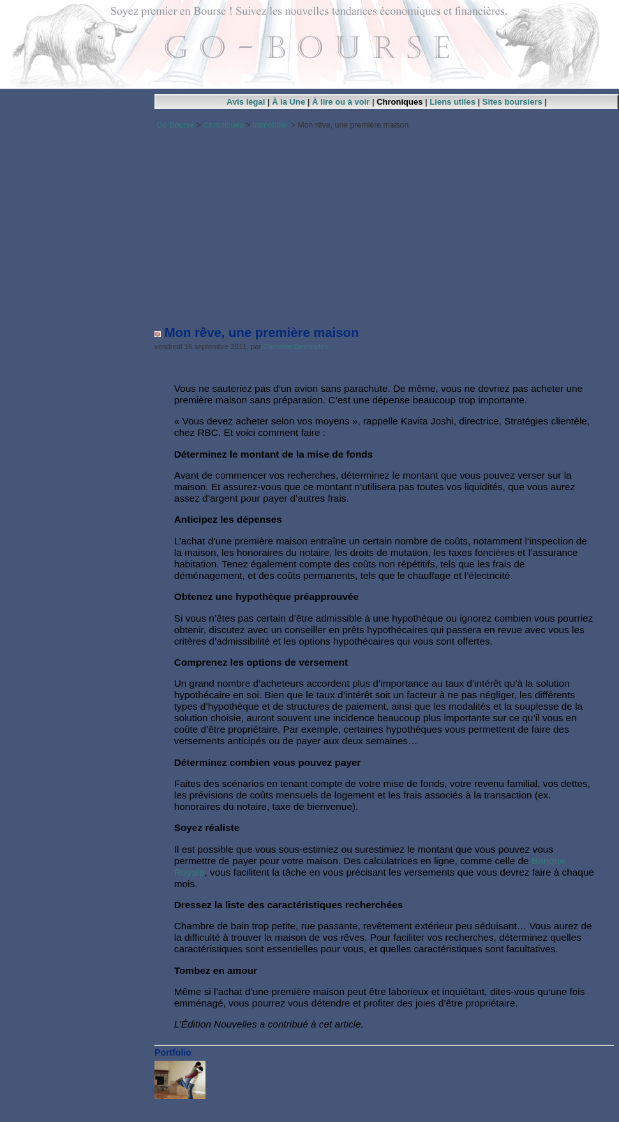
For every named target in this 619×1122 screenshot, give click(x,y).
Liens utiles (452, 102)
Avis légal (246, 102)
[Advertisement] (384, 223)
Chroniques (399, 102)
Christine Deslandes (296, 346)
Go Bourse (176, 125)
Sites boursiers (512, 102)
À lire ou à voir (340, 102)
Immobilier (271, 125)
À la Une (288, 102)
